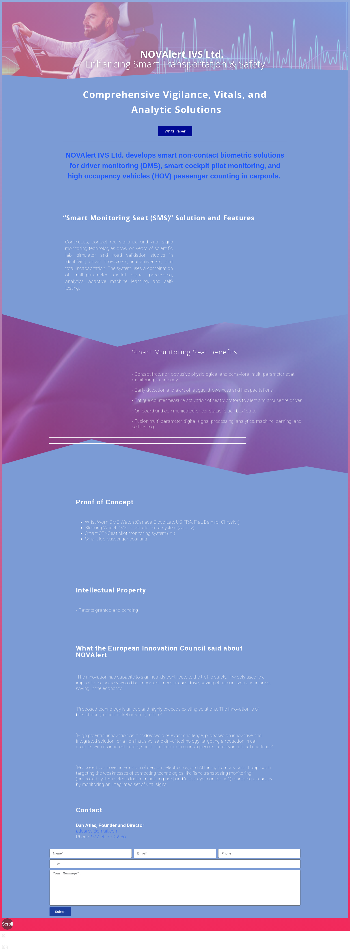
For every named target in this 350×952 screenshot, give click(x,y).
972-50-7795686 (108, 836)
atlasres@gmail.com (97, 831)
